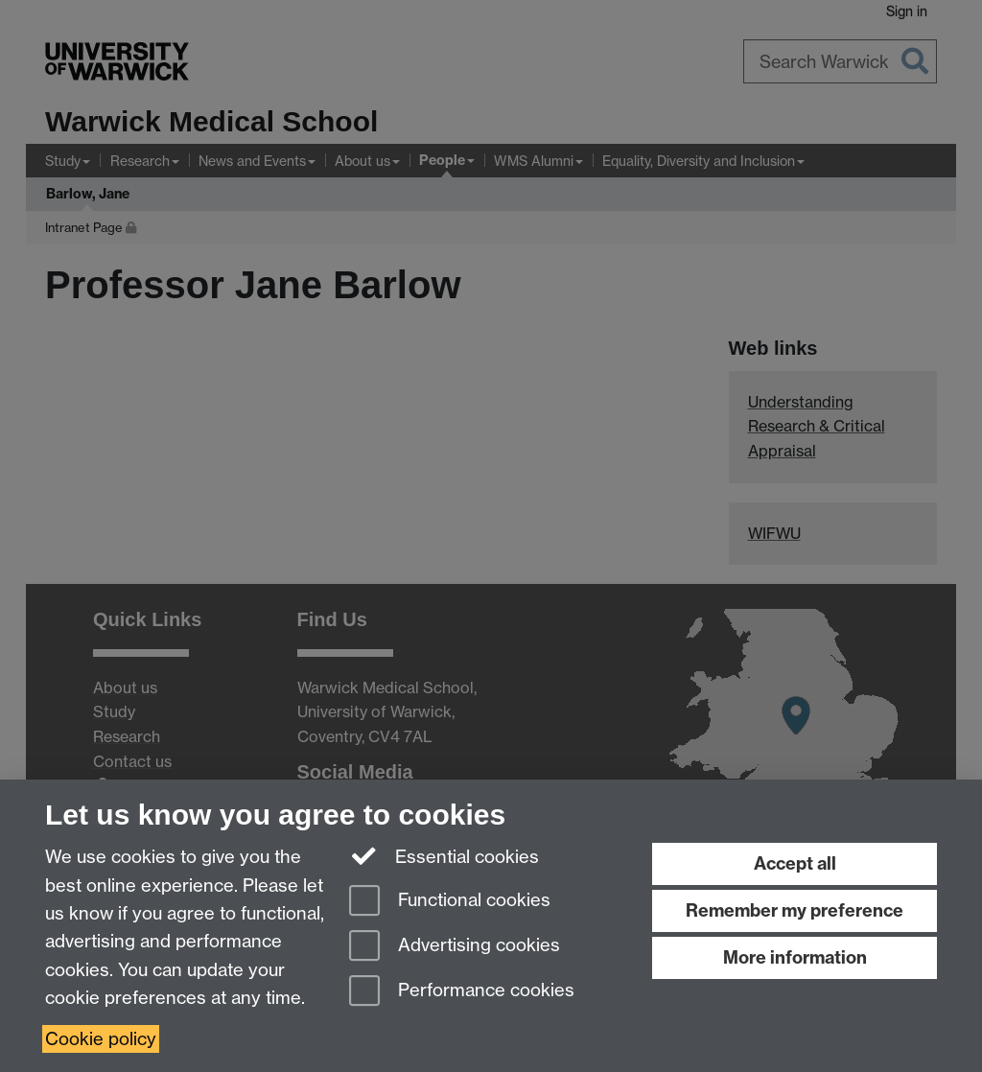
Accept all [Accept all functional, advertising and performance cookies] (795, 863)
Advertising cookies (454, 947)
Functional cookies (449, 902)
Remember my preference (794, 910)
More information (795, 957)
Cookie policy (100, 1039)
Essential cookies (444, 855)
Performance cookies (461, 992)
